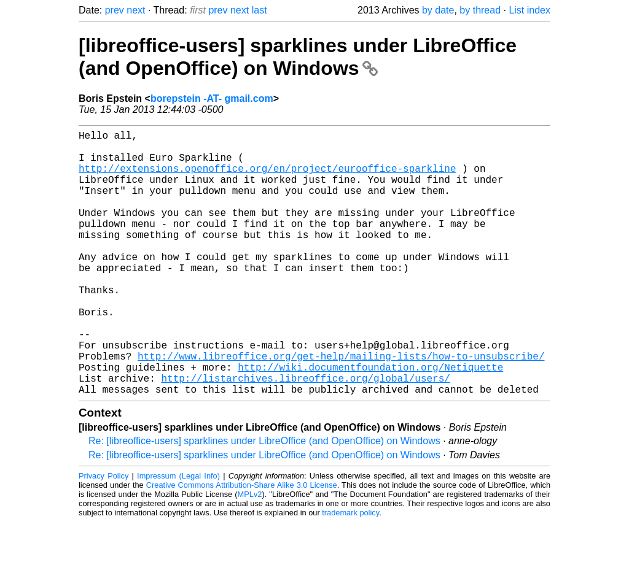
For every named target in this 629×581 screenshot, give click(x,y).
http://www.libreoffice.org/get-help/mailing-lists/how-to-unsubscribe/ (341, 407)
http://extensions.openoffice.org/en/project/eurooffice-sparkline (267, 178)
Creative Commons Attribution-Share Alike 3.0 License (241, 543)
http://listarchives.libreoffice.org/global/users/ (305, 434)
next (136, 10)
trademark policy (350, 571)
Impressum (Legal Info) (178, 534)
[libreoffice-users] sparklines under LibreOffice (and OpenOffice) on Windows (298, 56)
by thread (480, 10)
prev (114, 10)
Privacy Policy (103, 534)
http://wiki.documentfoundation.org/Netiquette (370, 421)
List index (529, 10)
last (259, 10)
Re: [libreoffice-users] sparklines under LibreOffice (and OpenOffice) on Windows (264, 499)
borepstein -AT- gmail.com (211, 98)
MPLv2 (250, 553)
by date (438, 10)
